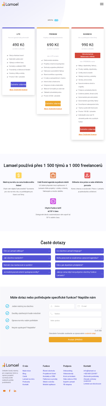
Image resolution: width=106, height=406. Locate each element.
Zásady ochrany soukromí (90, 380)
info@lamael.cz (90, 371)
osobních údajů (90, 333)
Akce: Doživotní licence (18, 90)
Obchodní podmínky (91, 376)
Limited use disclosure (92, 384)
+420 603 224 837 (90, 374)
